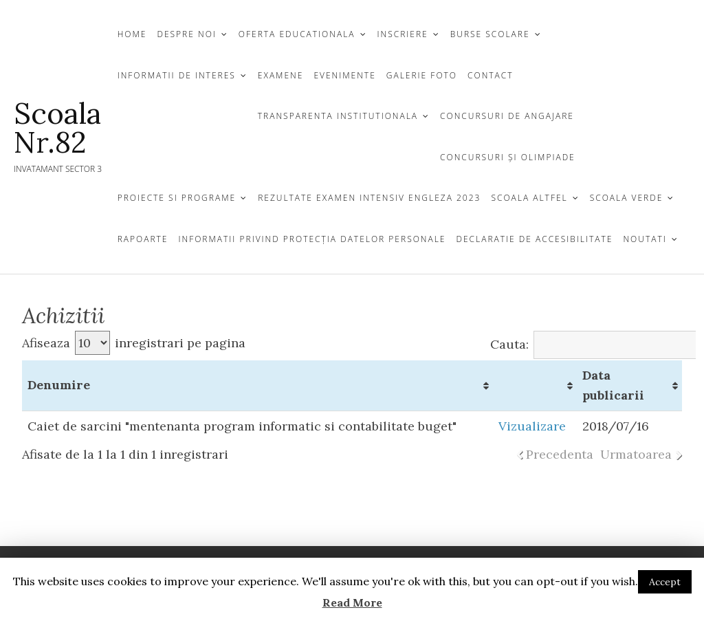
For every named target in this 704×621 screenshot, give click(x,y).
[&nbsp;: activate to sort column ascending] (535, 385)
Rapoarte (143, 239)
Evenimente (344, 75)
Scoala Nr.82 (57, 128)
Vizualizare (532, 426)
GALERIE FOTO (421, 75)
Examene (281, 75)
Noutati (644, 239)
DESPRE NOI (186, 34)
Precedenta (559, 454)
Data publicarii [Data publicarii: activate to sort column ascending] (613, 385)
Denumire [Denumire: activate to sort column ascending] (59, 385)
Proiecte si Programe (177, 198)
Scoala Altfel (529, 198)
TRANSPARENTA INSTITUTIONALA (338, 116)
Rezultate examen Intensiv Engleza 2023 (369, 198)
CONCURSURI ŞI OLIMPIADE (507, 157)
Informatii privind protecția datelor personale (312, 239)
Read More (352, 602)
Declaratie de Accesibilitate (534, 239)
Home (132, 34)
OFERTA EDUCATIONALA (297, 34)
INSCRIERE (402, 34)
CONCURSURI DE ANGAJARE (507, 116)
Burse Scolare (490, 34)
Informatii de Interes (177, 75)
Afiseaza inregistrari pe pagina (133, 343)
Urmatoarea (636, 454)
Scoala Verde (626, 198)
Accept (665, 582)
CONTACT (491, 75)
